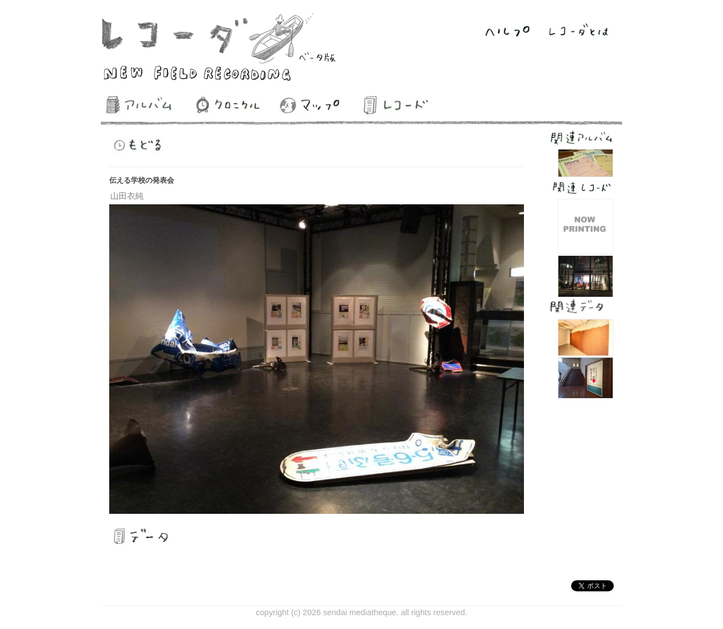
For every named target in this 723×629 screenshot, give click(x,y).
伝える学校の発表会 (141, 180)
